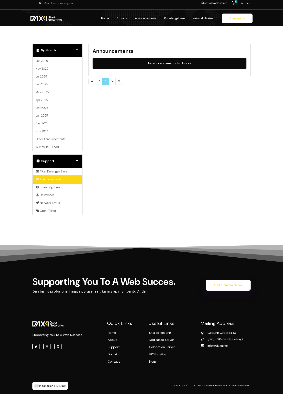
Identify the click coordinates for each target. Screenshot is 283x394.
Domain (113, 354)
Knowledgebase (174, 18)
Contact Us (237, 18)
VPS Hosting (157, 354)
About (112, 340)
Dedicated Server (161, 340)
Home (105, 18)
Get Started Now (228, 285)
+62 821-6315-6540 (214, 3)
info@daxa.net (218, 346)
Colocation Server (162, 347)
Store (121, 18)
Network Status (203, 18)
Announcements (145, 18)
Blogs (153, 361)
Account (246, 3)
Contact (114, 361)
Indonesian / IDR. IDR (50, 386)
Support (114, 347)
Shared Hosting (160, 333)
